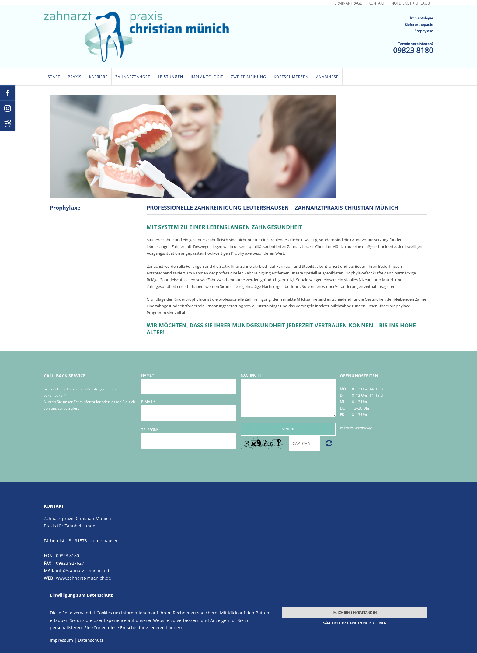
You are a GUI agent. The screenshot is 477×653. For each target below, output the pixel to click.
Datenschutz (90, 640)
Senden (288, 429)
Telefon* (150, 429)
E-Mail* (148, 401)
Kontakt (376, 3)
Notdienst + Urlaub (410, 3)
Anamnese (327, 76)
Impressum (61, 640)
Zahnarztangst (132, 76)
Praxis (75, 76)
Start (54, 76)
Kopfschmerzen (291, 76)
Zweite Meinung (248, 76)
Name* (147, 375)
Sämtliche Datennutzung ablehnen (354, 623)
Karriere (98, 76)
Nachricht (251, 375)
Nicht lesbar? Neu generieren (329, 443)
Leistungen (170, 76)
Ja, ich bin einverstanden (355, 612)
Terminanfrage (347, 3)
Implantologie (207, 76)
